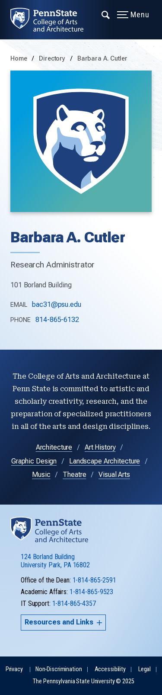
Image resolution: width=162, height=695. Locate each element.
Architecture (54, 447)
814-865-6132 (57, 319)
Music (41, 474)
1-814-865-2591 (94, 580)
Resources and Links (63, 622)
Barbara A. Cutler (102, 58)
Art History (100, 447)
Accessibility (110, 669)
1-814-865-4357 (74, 603)
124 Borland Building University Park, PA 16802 (55, 561)
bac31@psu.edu (56, 304)
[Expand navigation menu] (106, 14)
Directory (53, 58)
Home (18, 58)
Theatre (74, 474)
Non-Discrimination (58, 669)
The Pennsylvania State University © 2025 (83, 681)
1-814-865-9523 (91, 592)
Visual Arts (114, 474)
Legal (144, 669)
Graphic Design (34, 461)
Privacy (14, 669)
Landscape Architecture (104, 461)
